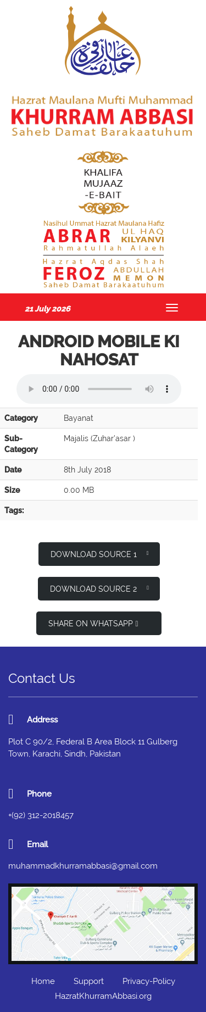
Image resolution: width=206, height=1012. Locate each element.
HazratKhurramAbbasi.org (103, 996)
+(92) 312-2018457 (41, 815)
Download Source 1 (100, 553)
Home (43, 981)
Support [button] (89, 981)
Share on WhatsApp (93, 623)
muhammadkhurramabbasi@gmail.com (83, 866)
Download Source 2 (99, 588)
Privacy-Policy (149, 981)
